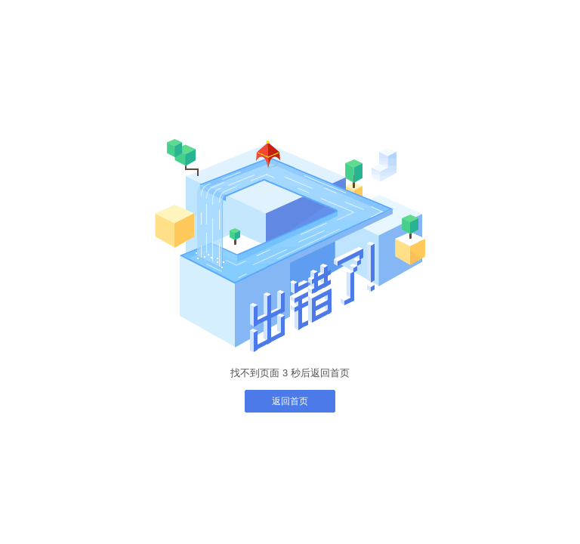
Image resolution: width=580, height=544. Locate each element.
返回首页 (290, 401)
